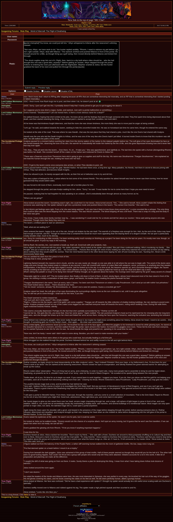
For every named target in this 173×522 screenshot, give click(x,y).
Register (84, 23)
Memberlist (69, 25)
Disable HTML (67, 91)
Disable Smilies (32, 91)
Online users (108, 25)
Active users (78, 25)
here (26, 495)
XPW (80, 26)
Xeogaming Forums (10, 31)
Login (89, 23)
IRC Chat (100, 25)
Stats (84, 26)
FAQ (75, 26)
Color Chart (90, 26)
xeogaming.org (86, 504)
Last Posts (92, 25)
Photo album (99, 26)
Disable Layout (50, 91)
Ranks (71, 26)
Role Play (24, 31)
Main (63, 25)
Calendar (85, 25)
